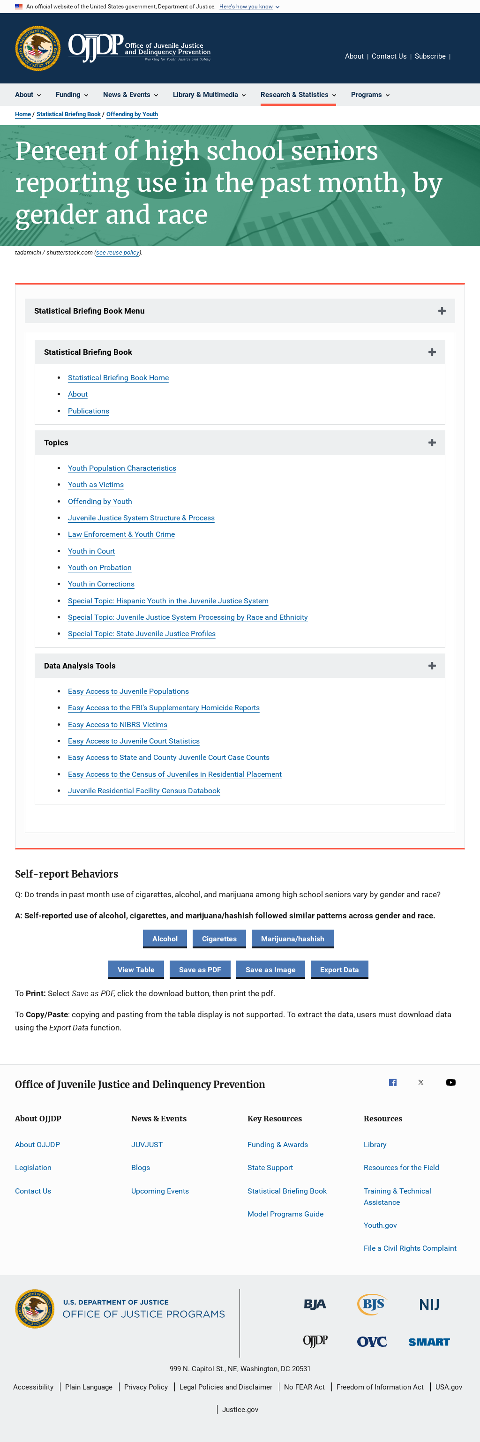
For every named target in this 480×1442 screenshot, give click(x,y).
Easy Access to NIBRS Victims (117, 724)
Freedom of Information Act (380, 1387)
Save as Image (271, 969)
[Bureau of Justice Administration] (315, 1312)
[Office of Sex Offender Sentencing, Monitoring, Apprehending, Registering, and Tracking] (429, 1347)
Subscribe (430, 56)
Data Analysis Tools (80, 665)
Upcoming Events (160, 1191)
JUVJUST (147, 1144)
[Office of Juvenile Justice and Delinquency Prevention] (315, 1350)
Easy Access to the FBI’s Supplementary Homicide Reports (164, 707)
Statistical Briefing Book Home (118, 377)
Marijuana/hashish (292, 938)
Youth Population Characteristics (122, 468)
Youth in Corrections (101, 583)
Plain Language (88, 1387)
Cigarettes (219, 938)
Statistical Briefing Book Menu (89, 310)
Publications (88, 410)
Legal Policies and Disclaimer (226, 1387)
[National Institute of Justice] (429, 1312)
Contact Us (389, 56)
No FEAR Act (304, 1387)
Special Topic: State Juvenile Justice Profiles (142, 633)
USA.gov (448, 1387)
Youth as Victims (96, 484)
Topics (56, 442)
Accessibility (33, 1387)
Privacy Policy (146, 1387)
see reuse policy (117, 252)
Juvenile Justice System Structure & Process (141, 517)
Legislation (33, 1167)
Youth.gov (380, 1225)
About (354, 56)
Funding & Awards (278, 1144)
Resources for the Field (401, 1167)
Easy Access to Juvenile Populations (128, 691)
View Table (136, 969)
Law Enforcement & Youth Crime (121, 534)
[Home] (139, 48)
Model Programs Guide (285, 1213)
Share (465, 63)
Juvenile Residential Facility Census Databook (144, 790)
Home (23, 114)
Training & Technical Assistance (397, 1197)
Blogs (140, 1167)
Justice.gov (240, 1409)
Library (375, 1144)
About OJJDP (37, 1144)
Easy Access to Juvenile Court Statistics (134, 740)
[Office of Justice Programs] (38, 48)
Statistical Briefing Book (69, 114)
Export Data (339, 969)
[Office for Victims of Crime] (372, 1348)
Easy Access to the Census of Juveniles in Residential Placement (175, 774)
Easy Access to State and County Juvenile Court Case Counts (169, 757)
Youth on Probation (100, 567)
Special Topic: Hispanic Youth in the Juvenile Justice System (168, 600)
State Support (270, 1167)
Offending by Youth (132, 114)
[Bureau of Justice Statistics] (372, 1317)
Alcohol (165, 938)
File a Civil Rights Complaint (410, 1248)
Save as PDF (200, 969)
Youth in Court (91, 551)
